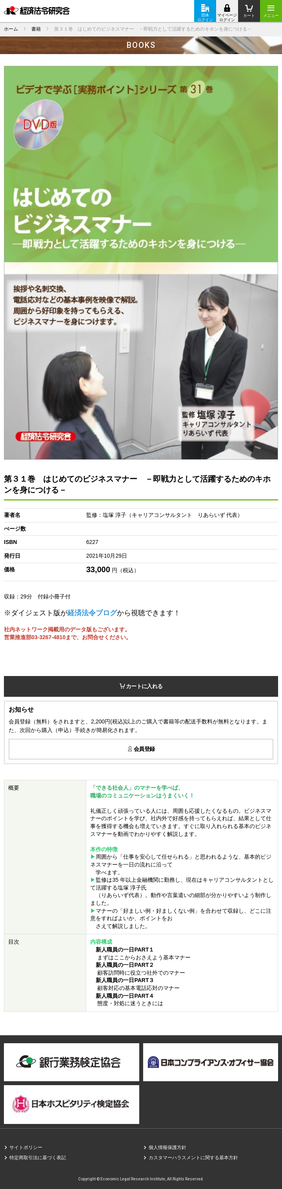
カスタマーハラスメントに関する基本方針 (193, 1157)
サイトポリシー (25, 1147)
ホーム (11, 29)
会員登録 (141, 749)
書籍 (36, 29)
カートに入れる (141, 686)
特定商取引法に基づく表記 (37, 1157)
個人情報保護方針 (167, 1147)
